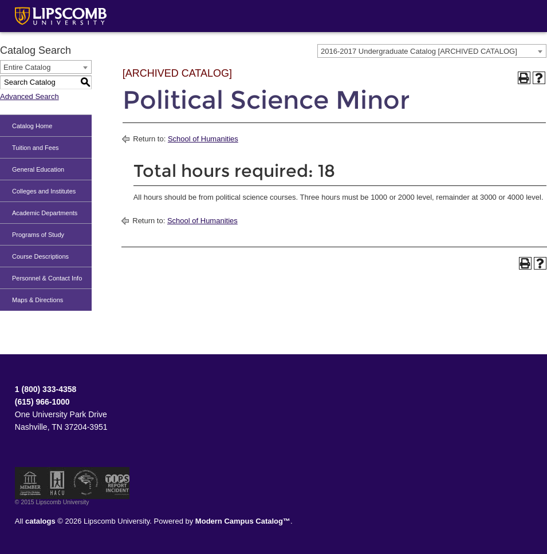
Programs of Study (38, 234)
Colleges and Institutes (44, 191)
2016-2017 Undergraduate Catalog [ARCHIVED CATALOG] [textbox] (419, 51)
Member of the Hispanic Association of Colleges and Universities (57, 483)
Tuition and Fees (35, 147)
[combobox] (431, 51)
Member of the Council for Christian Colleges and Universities (30, 483)
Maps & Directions (37, 299)
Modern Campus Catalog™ (242, 521)
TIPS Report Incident (116, 483)
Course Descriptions (40, 256)
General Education (38, 169)
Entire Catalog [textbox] (26, 67)
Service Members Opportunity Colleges (86, 483)
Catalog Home (32, 125)
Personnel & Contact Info (47, 278)
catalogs (40, 521)
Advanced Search (29, 96)
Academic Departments (44, 212)
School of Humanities (203, 138)
